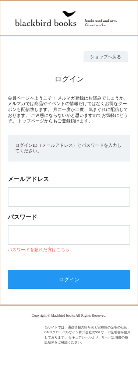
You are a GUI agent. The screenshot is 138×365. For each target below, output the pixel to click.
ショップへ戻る (105, 56)
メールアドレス (28, 179)
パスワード (22, 217)
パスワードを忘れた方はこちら (39, 249)
